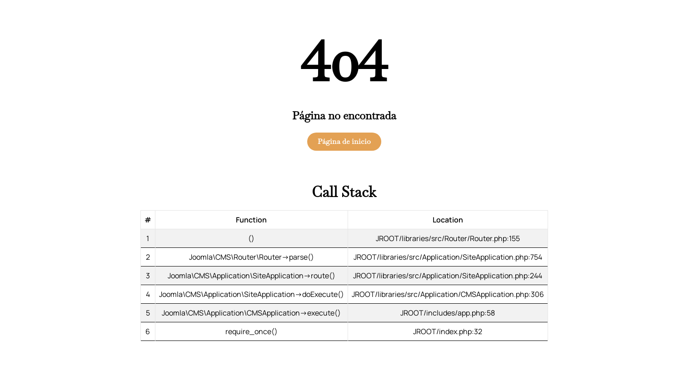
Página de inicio (344, 141)
